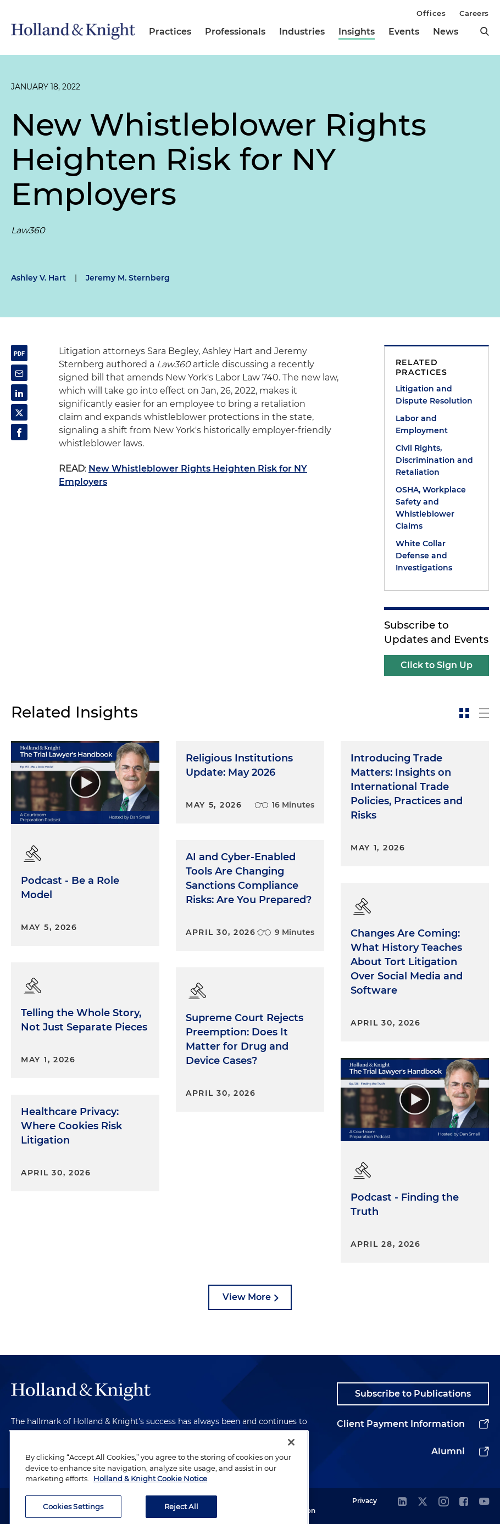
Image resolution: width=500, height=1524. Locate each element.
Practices (170, 31)
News (445, 31)
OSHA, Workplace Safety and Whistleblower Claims (431, 508)
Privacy (364, 1501)
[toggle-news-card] (464, 713)
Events (403, 31)
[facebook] (463, 1502)
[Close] (291, 1464)
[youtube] (484, 1502)
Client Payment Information (401, 1424)
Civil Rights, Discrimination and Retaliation (434, 460)
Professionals (235, 31)
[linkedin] (402, 1502)
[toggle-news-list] (484, 713)
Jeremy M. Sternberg (128, 278)
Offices (431, 13)
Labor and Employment (422, 424)
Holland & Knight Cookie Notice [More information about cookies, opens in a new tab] (150, 1500)
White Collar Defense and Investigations (424, 556)
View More (247, 1297)
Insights (356, 31)
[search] (484, 31)
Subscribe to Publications (413, 1393)
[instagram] (443, 1502)
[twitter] (422, 1502)
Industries (302, 31)
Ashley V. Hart (38, 278)
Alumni (448, 1451)
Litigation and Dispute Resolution (434, 395)
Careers (474, 13)
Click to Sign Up (437, 665)
